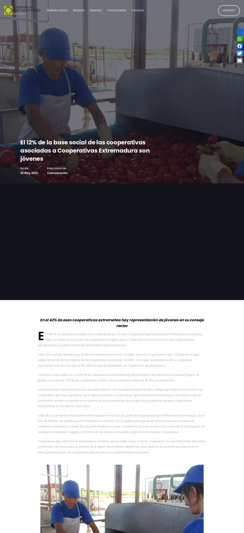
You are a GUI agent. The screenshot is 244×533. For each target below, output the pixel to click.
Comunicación (57, 173)
